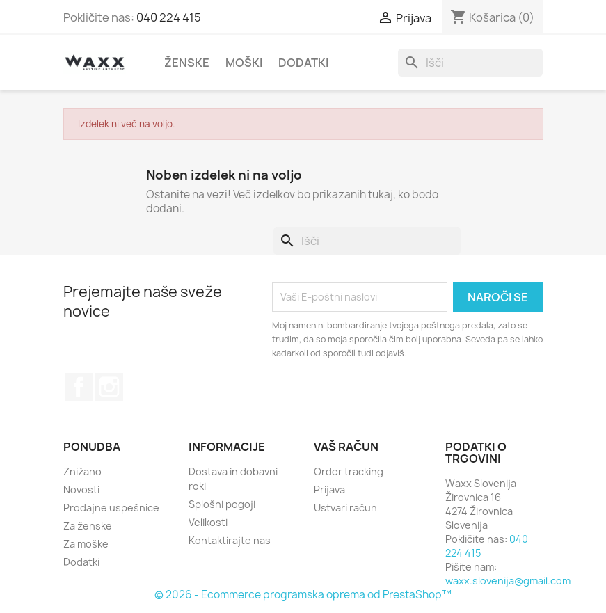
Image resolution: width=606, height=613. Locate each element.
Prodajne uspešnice (111, 507)
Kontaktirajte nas (230, 540)
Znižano (82, 471)
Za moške (86, 543)
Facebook (79, 387)
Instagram (109, 387)
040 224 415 (168, 17)
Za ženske (87, 525)
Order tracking (348, 471)
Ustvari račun (345, 507)
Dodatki (303, 62)
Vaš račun (346, 446)
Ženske (186, 62)
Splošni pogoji (222, 504)
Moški (243, 62)
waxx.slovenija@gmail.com (508, 580)
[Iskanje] (470, 63)
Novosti (81, 489)
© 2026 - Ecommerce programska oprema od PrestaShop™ (303, 594)
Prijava (329, 489)
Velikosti (208, 522)
